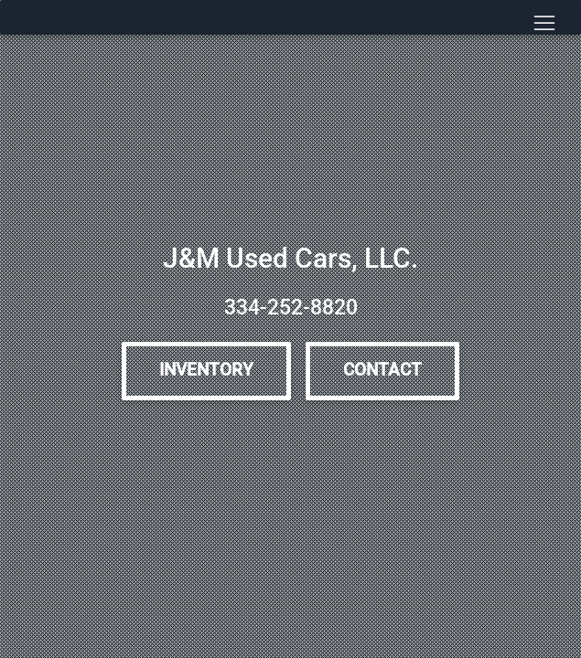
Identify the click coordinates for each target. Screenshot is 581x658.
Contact (382, 370)
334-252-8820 (291, 307)
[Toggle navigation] (544, 23)
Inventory (206, 370)
